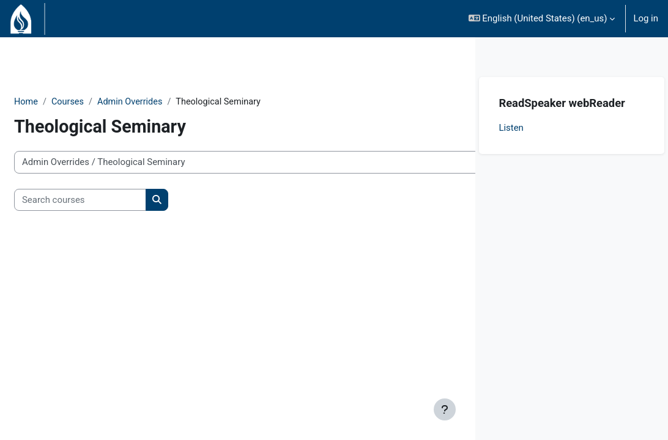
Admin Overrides (162, 102)
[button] (542, 18)
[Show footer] (445, 409)
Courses (98, 102)
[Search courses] (109, 200)
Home (55, 102)
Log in (645, 18)
